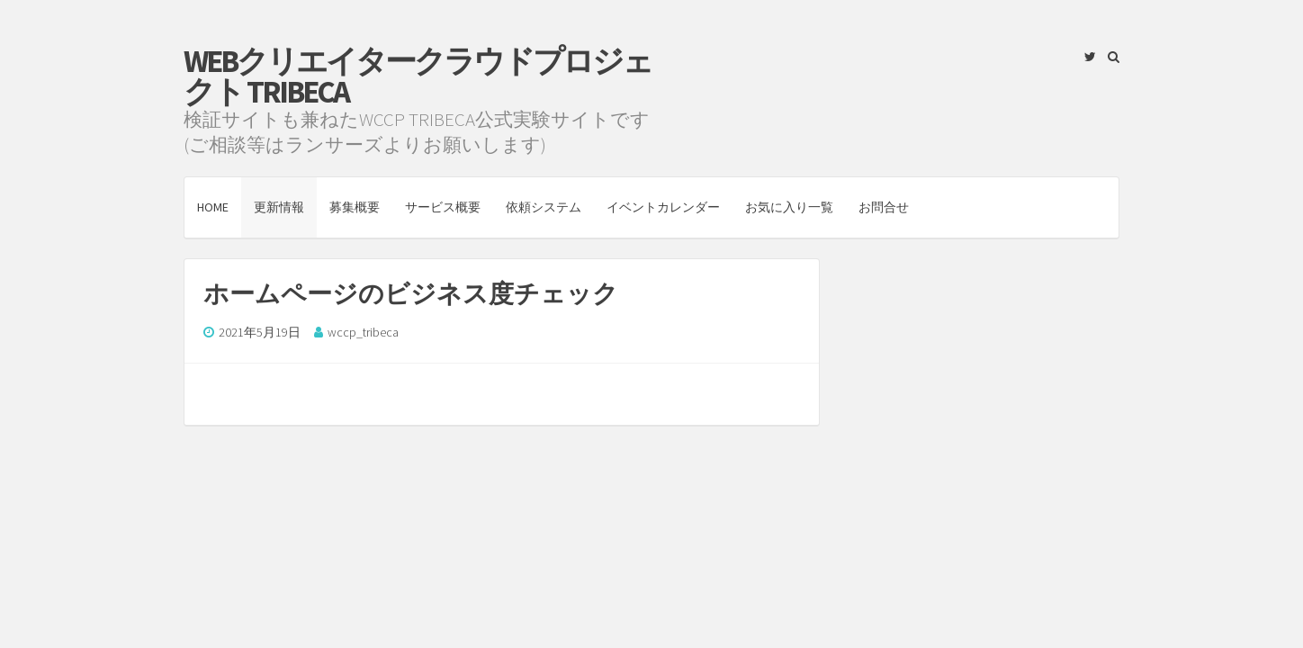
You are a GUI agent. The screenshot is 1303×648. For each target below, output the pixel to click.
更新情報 (279, 207)
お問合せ (883, 207)
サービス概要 (443, 207)
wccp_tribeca (363, 332)
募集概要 (354, 207)
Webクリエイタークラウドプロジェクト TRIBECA (418, 76)
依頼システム (543, 207)
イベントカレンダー (663, 207)
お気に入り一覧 (789, 207)
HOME (213, 207)
